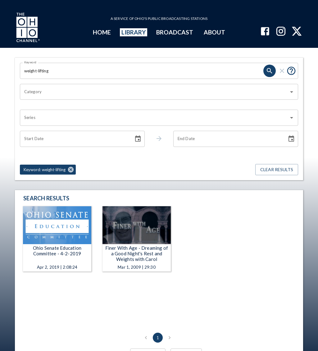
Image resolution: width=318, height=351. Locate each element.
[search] (269, 71)
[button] (48, 170)
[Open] (291, 92)
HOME (102, 32)
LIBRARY (133, 32)
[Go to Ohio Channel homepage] (27, 28)
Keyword (30, 62)
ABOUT (214, 32)
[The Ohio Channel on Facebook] (265, 32)
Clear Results (277, 169)
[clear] (282, 71)
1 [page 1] (158, 338)
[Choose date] (138, 139)
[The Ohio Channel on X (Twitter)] (296, 32)
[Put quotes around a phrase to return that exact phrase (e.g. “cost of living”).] (291, 71)
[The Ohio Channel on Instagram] (280, 32)
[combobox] (154, 92)
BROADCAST (174, 32)
